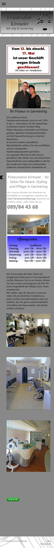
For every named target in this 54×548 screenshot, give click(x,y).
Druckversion (10, 540)
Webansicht (45, 543)
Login (48, 540)
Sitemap (23, 540)
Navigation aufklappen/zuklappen (27, 4)
